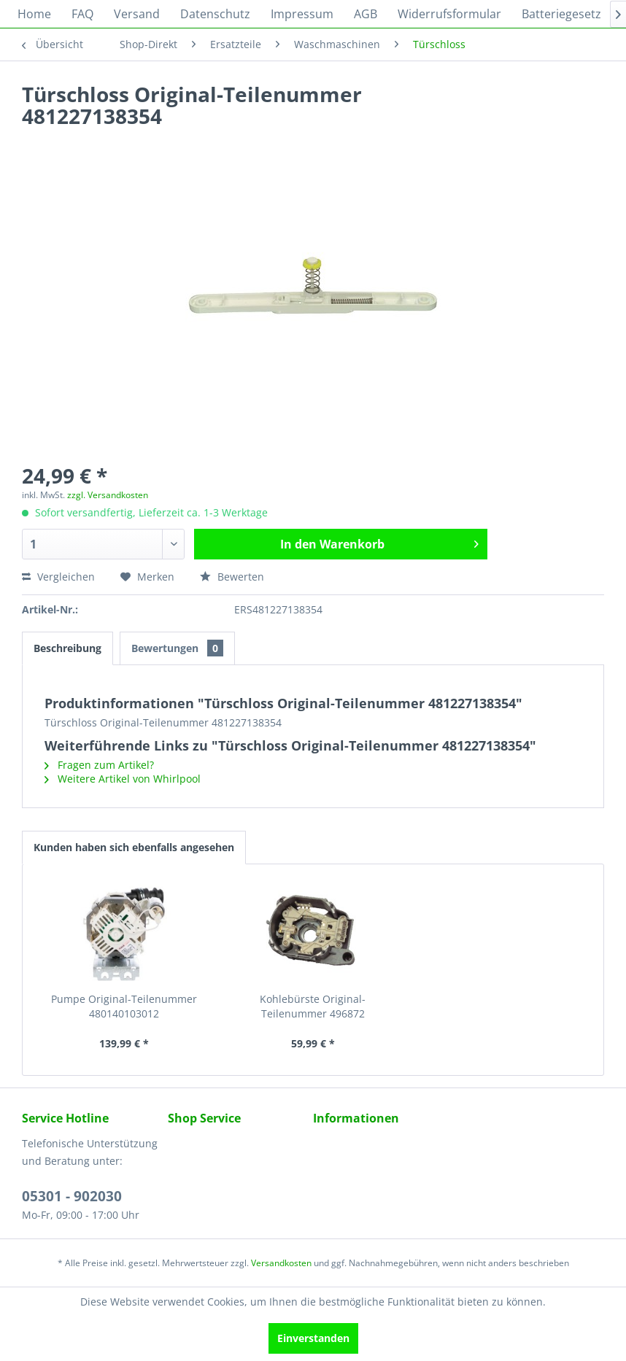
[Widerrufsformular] (449, 14)
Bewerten (232, 576)
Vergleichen (58, 576)
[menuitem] (34, 14)
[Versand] (137, 14)
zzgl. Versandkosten (107, 495)
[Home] (34, 14)
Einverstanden (313, 1338)
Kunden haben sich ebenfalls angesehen (134, 847)
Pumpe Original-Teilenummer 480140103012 (124, 1006)
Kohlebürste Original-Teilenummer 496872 (313, 1006)
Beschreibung (67, 648)
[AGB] (365, 14)
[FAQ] (82, 14)
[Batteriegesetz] (561, 14)
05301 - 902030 (72, 1196)
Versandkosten (281, 1263)
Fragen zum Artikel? (99, 765)
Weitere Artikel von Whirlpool (123, 779)
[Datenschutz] (215, 14)
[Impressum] (302, 14)
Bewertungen (177, 648)
